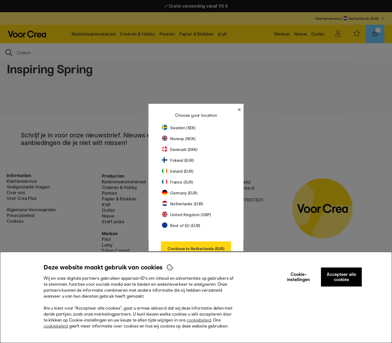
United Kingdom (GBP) (186, 214)
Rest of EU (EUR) (181, 225)
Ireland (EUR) (178, 171)
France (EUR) (177, 182)
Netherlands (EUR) (182, 204)
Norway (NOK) (179, 138)
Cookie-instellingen (298, 277)
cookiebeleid (198, 320)
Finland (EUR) (178, 160)
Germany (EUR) (180, 193)
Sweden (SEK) (179, 127)
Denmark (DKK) (180, 149)
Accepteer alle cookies (341, 277)
